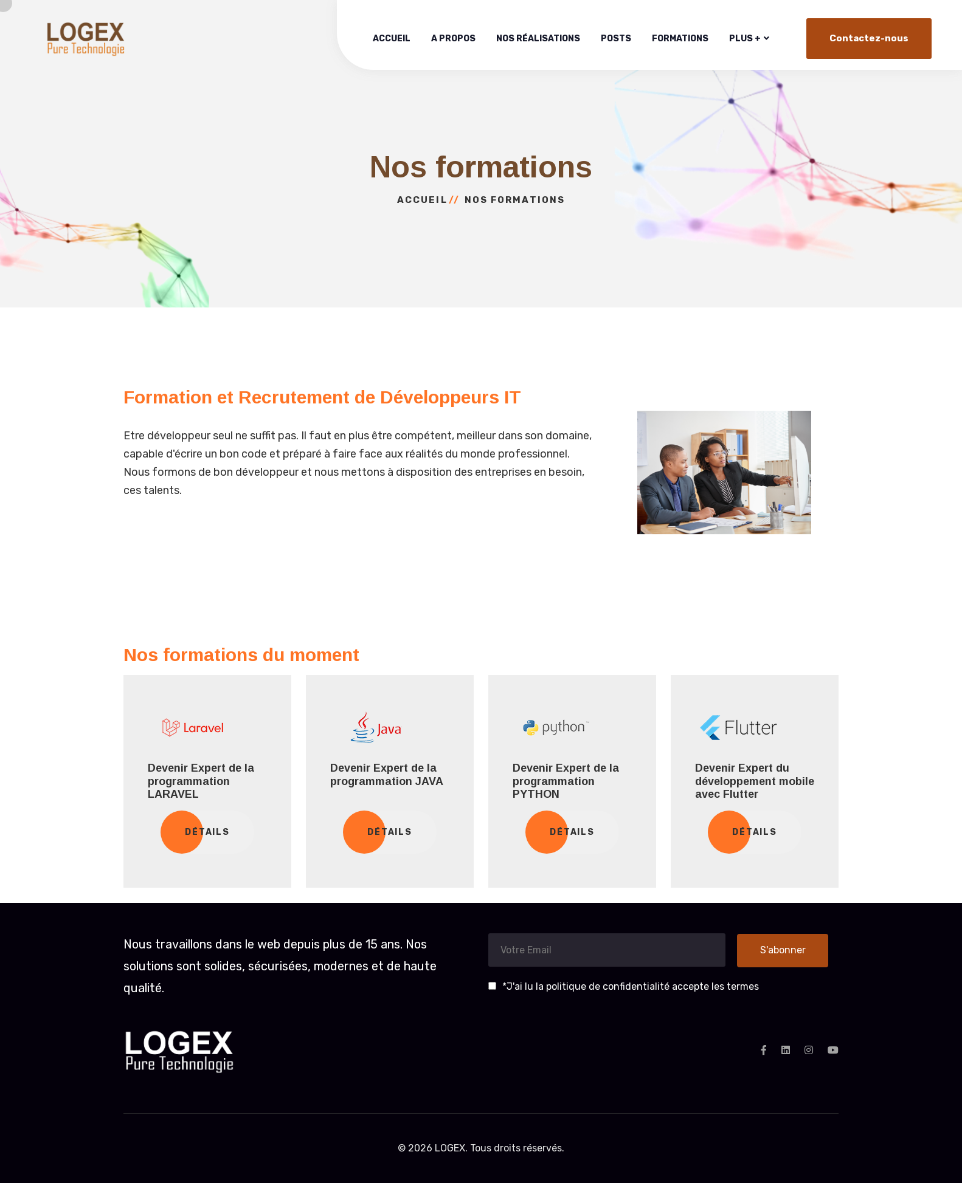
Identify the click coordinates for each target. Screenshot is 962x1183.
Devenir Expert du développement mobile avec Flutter (754, 781)
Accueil (391, 38)
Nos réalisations (538, 38)
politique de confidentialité (609, 986)
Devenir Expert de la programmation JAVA (386, 774)
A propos (453, 38)
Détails (207, 832)
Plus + (745, 38)
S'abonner (783, 950)
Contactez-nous (868, 38)
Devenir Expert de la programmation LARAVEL (201, 781)
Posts (616, 38)
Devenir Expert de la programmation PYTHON (566, 781)
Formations (680, 38)
